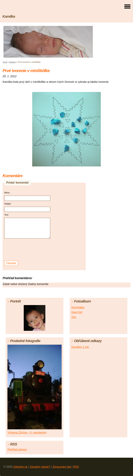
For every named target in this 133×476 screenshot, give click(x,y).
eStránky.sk (20, 466)
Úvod (5, 62)
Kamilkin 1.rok (80, 347)
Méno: (7, 193)
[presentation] (27, 250)
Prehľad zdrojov (17, 449)
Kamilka (8, 16)
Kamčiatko (77, 307)
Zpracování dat (61, 466)
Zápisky (12, 62)
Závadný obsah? (40, 466)
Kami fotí (76, 312)
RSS (76, 466)
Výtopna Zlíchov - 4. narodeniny (27, 432)
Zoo (73, 317)
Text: (6, 215)
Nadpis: (7, 204)
